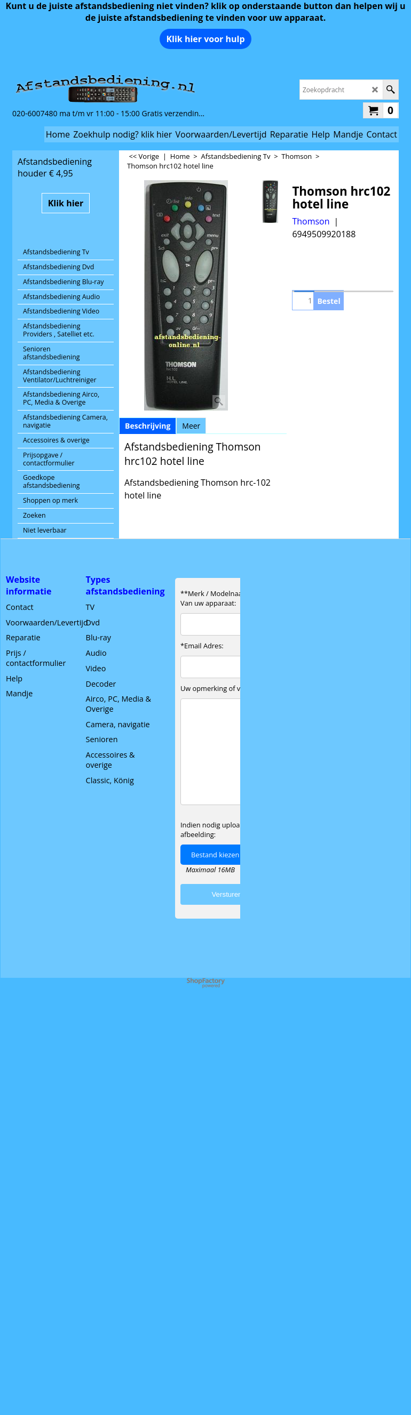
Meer (191, 426)
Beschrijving (147, 426)
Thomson (310, 221)
